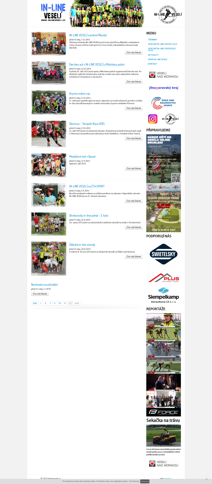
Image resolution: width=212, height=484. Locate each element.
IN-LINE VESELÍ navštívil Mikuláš (88, 35)
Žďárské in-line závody (82, 244)
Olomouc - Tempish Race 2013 (87, 124)
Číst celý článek (134, 52)
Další (77, 303)
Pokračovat (145, 481)
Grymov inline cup (79, 93)
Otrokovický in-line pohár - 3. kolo (88, 215)
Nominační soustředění (44, 284)
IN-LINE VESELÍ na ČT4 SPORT (87, 186)
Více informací (134, 481)
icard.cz (167, 478)
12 (70, 303)
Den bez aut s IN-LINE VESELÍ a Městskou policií (97, 64)
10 (60, 303)
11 (65, 303)
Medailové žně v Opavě (82, 156)
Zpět (35, 303)
